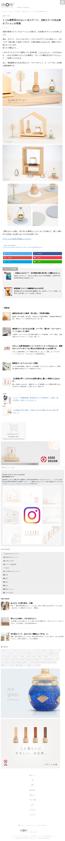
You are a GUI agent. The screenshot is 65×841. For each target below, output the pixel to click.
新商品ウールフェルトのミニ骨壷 (25, 363)
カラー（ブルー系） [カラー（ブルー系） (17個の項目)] (6, 653)
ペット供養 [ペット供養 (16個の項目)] (20, 656)
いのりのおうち (44, 52)
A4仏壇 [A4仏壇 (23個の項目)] (3, 650)
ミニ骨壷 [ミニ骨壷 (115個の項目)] (38, 656)
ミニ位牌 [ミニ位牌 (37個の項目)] (33, 656)
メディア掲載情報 (9, 564)
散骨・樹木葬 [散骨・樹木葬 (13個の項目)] (35, 662)
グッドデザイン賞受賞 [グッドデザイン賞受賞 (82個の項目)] (47, 653)
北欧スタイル (38, 247)
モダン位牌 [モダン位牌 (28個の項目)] (11, 659)
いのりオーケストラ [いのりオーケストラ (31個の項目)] (31, 650)
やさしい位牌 (31, 247)
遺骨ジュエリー (8, 589)
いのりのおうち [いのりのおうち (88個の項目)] (21, 650)
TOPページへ (21, 825)
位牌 (14, 245)
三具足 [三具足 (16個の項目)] (21, 659)
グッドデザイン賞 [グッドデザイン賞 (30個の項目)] (36, 653)
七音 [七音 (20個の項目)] (17, 659)
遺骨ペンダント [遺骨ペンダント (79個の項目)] (32, 665)
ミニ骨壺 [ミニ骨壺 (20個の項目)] (44, 656)
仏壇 (11, 245)
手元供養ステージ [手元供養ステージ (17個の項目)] (25, 662)
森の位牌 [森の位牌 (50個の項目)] (48, 662)
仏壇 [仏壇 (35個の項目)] (29, 659)
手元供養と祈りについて (11, 571)
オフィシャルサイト (24, 483)
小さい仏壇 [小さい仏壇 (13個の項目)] (55, 659)
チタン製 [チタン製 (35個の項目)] (56, 653)
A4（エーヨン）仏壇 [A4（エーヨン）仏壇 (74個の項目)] (11, 650)
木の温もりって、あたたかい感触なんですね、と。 (30, 634)
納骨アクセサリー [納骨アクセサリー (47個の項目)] (6, 665)
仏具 (8, 245)
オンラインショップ (31, 825)
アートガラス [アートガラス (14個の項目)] (57, 650)
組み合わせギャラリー (11, 553)
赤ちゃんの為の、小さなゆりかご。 (24, 618)
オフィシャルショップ (12, 483)
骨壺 (5, 582)
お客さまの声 (8, 561)
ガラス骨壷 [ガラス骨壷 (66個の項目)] (27, 653)
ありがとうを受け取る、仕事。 (22, 603)
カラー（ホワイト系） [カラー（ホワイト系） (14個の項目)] (18, 653)
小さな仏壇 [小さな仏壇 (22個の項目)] (4, 662)
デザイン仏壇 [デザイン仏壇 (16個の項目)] (5, 656)
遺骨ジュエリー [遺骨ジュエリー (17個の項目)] (23, 665)
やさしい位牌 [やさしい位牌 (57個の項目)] (49, 650)
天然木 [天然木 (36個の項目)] (49, 659)
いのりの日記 (8, 592)
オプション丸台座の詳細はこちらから (17, 239)
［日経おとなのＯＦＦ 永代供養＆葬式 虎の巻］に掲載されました (37, 273)
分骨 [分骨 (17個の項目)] (45, 659)
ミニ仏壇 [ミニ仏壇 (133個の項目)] (27, 656)
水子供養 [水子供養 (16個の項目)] (53, 662)
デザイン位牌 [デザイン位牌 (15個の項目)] (13, 656)
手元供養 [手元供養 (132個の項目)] (18, 662)
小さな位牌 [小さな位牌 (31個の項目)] (11, 662)
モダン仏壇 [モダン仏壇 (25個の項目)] (4, 659)
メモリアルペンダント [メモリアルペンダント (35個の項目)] (53, 656)
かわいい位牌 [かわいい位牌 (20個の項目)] (41, 650)
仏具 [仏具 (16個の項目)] (25, 659)
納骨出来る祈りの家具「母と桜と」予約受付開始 (31, 313)
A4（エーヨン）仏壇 (9, 247)
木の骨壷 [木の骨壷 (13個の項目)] (42, 662)
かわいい (25, 247)
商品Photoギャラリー (11, 557)
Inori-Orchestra (5, 549)
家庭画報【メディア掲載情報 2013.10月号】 (29, 288)
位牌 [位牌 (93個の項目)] (33, 659)
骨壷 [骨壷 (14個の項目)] (39, 665)
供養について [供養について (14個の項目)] (39, 659)
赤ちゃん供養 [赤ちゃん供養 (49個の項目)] (15, 665)
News (5, 245)
